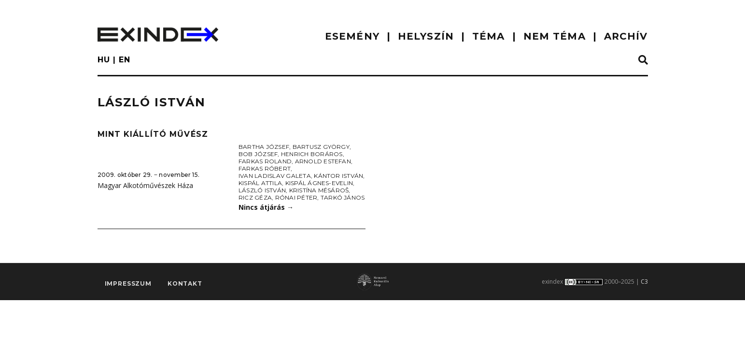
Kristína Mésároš (319, 190)
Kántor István (338, 175)
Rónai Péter (296, 197)
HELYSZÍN (426, 36)
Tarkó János (343, 197)
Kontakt (185, 283)
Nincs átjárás (266, 207)
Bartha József (264, 146)
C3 (644, 281)
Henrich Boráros (312, 154)
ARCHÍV (626, 36)
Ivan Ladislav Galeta (275, 175)
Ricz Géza (255, 197)
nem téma (554, 36)
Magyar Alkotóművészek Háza (145, 185)
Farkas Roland (265, 161)
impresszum (128, 283)
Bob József (258, 154)
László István (262, 190)
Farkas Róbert (265, 168)
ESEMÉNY (352, 36)
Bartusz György (321, 146)
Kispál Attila (260, 183)
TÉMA (488, 36)
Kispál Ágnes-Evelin (319, 183)
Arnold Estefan (323, 161)
